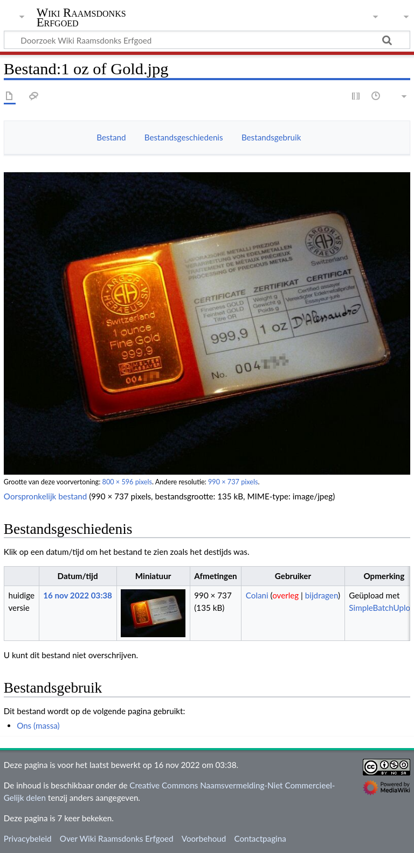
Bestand (111, 137)
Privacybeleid (28, 838)
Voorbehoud (204, 838)
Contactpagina (260, 838)
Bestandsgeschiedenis (183, 137)
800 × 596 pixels (127, 482)
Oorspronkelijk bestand (45, 496)
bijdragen (321, 595)
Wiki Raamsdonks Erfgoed (81, 17)
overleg (285, 595)
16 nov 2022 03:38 (77, 595)
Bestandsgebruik (271, 137)
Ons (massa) (38, 725)
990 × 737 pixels (233, 482)
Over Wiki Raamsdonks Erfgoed (117, 838)
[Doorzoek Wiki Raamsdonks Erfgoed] (207, 39)
